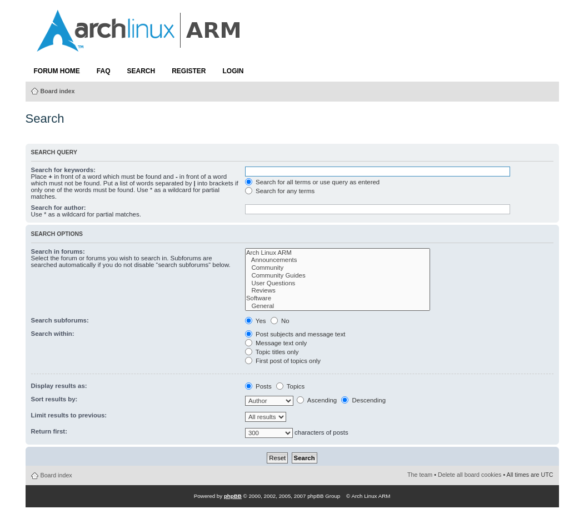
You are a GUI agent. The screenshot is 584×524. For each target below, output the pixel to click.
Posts (258, 386)
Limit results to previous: (69, 415)
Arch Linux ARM (337, 253)
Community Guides (337, 276)
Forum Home (57, 71)
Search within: (52, 333)
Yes (255, 321)
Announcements (337, 260)
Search (141, 71)
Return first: (49, 431)
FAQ (104, 71)
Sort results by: (54, 399)
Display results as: (59, 385)
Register (189, 71)
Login (233, 71)
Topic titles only (272, 352)
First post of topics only (283, 360)
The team (419, 474)
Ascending (317, 400)
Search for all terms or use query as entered (312, 182)
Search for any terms (280, 191)
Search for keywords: (63, 170)
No (280, 321)
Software (337, 299)
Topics (290, 386)
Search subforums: (60, 320)
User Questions (337, 284)
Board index (58, 91)
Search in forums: (58, 251)
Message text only (276, 343)
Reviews (337, 291)
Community (337, 268)
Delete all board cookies (469, 474)
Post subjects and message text (295, 334)
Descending (363, 400)
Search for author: (58, 207)
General (337, 306)
